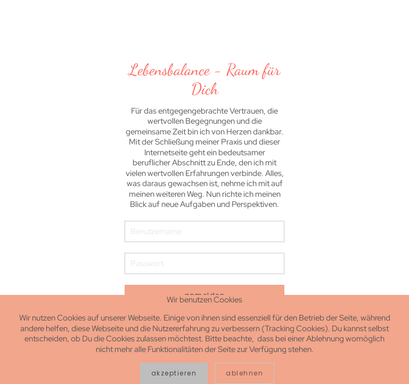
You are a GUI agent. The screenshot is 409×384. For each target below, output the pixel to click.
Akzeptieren (174, 373)
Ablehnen (244, 373)
